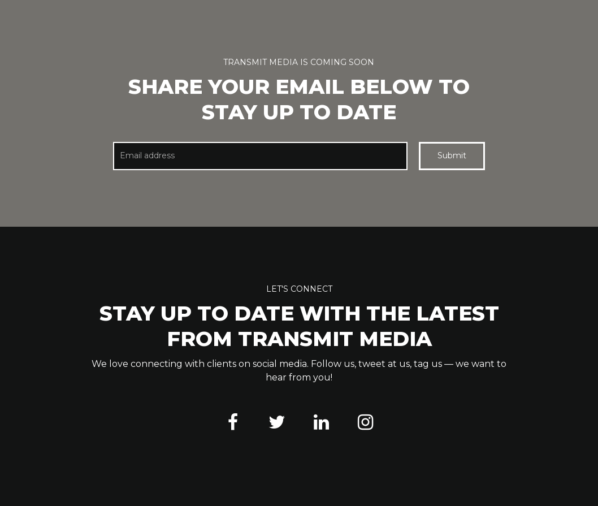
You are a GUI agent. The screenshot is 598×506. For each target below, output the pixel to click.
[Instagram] (365, 422)
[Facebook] (233, 422)
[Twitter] (277, 422)
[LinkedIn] (321, 422)
